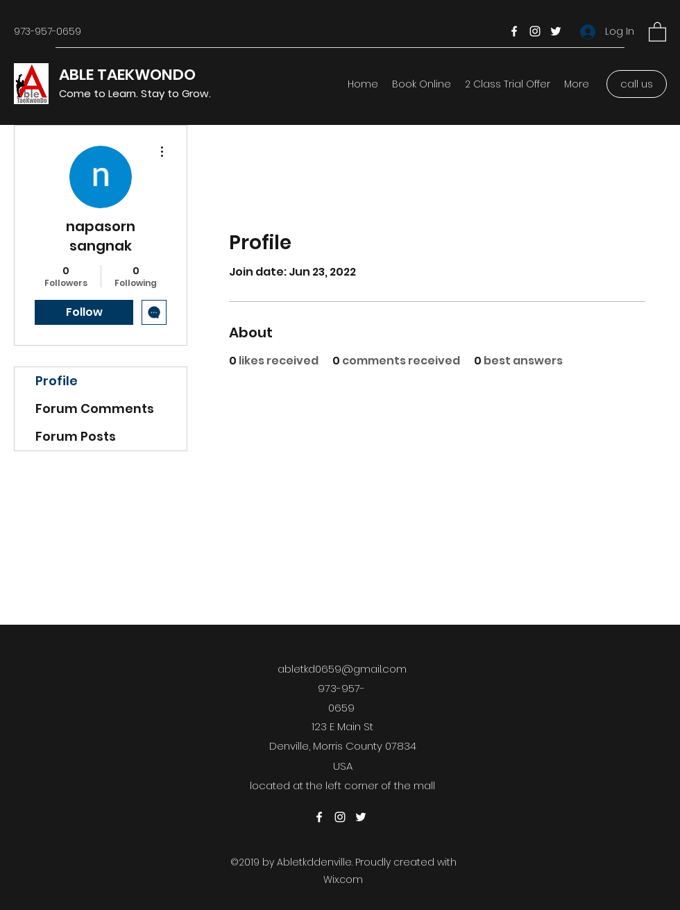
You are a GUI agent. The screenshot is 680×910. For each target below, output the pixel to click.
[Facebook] (514, 31)
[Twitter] (556, 31)
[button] (657, 31)
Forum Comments (94, 408)
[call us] (636, 84)
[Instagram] (535, 31)
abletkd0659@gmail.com (342, 669)
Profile (56, 380)
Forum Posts (75, 436)
